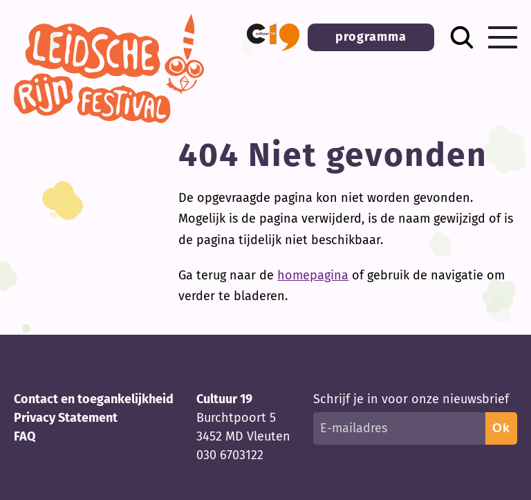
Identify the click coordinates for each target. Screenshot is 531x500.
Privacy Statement (66, 417)
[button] (273, 37)
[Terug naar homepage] (109, 119)
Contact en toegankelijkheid (94, 399)
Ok (501, 428)
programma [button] (371, 36)
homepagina (312, 275)
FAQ (24, 436)
